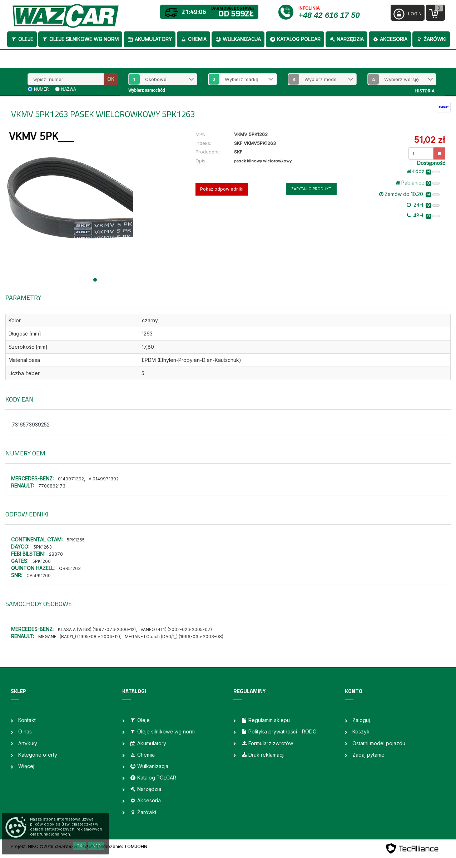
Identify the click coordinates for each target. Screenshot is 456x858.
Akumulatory (149, 39)
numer (41, 89)
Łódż (423, 171)
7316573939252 (31, 425)
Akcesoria (389, 39)
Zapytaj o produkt (311, 189)
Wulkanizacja (238, 39)
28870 (56, 554)
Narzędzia (346, 39)
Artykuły (27, 743)
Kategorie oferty (37, 755)
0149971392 (71, 478)
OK (110, 79)
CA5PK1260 (38, 575)
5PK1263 (43, 547)
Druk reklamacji (262, 755)
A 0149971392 (104, 478)
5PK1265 (76, 539)
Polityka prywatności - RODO (279, 731)
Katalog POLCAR (295, 39)
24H (423, 205)
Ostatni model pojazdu (378, 743)
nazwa (68, 89)
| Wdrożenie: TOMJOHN (121, 846)
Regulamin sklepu (265, 720)
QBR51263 (70, 568)
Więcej (26, 766)
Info (96, 846)
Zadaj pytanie (368, 755)
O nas (25, 731)
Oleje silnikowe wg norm (80, 39)
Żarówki (431, 39)
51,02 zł (429, 140)
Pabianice (418, 183)
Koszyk (361, 731)
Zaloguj (361, 720)
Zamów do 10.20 (409, 194)
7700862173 (51, 486)
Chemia (193, 39)
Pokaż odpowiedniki (221, 189)
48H (423, 215)
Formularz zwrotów (267, 743)
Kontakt (27, 720)
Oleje (22, 39)
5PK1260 (42, 561)
